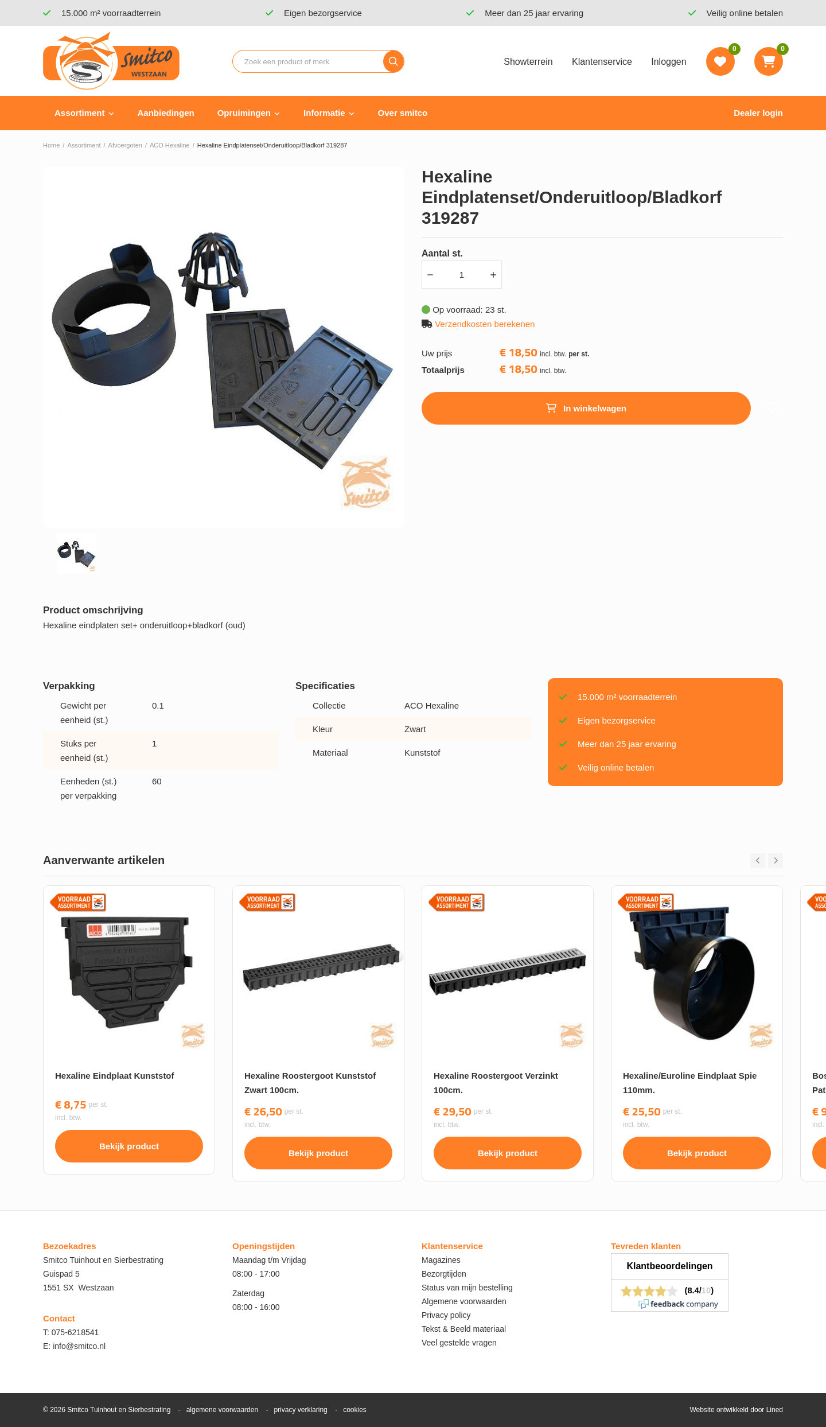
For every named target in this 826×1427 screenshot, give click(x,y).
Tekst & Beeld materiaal (464, 1328)
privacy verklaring (300, 1410)
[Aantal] (462, 274)
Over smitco (403, 113)
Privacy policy (446, 1315)
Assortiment (79, 113)
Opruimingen (244, 113)
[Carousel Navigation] (766, 860)
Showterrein (528, 62)
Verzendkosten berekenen (485, 324)
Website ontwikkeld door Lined (736, 1410)
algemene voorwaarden (222, 1410)
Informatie (324, 113)
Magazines (441, 1260)
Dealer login (758, 113)
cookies (355, 1410)
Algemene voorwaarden (464, 1301)
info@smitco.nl (79, 1346)
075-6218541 (75, 1332)
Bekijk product (129, 1146)
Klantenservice (602, 62)
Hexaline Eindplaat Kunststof (114, 1075)
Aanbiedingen (166, 113)
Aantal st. (442, 253)
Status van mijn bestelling (467, 1287)
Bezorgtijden (444, 1273)
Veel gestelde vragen (459, 1342)
